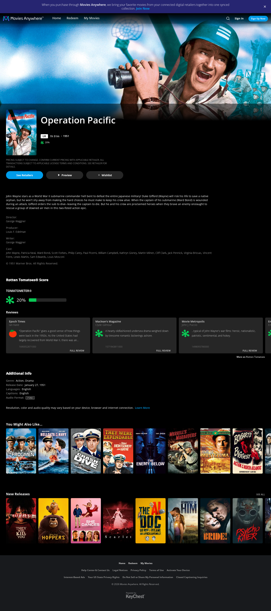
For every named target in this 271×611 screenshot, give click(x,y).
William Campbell (108, 253)
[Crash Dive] (86, 451)
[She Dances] (86, 520)
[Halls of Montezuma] (215, 451)
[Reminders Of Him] (183, 520)
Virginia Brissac (192, 253)
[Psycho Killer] (248, 520)
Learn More (142, 408)
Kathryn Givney (128, 253)
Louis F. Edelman (16, 232)
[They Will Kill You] (21, 520)
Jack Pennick (175, 253)
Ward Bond (43, 253)
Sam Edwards (38, 257)
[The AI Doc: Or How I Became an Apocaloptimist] (151, 520)
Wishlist (105, 175)
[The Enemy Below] (151, 451)
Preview (65, 175)
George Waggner (16, 221)
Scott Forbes (59, 253)
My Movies (92, 18)
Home (56, 18)
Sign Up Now (258, 18)
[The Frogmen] (21, 451)
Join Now (143, 8)
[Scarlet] (118, 520)
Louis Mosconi (55, 257)
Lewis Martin (21, 257)
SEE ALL (260, 494)
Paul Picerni (90, 253)
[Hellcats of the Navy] (53, 451)
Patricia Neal (28, 253)
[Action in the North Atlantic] (248, 451)
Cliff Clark (160, 253)
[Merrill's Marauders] (183, 451)
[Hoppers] (53, 520)
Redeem (72, 18)
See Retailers (24, 175)
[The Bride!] (215, 520)
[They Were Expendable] (118, 451)
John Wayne (13, 253)
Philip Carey (75, 253)
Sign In (239, 18)
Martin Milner (146, 253)
